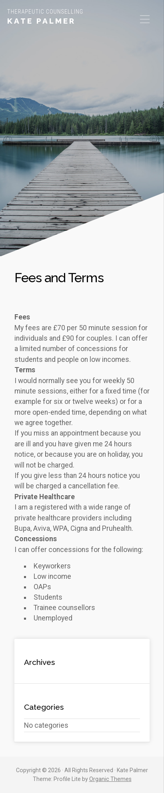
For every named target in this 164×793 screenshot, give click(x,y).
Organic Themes (110, 779)
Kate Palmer (41, 20)
